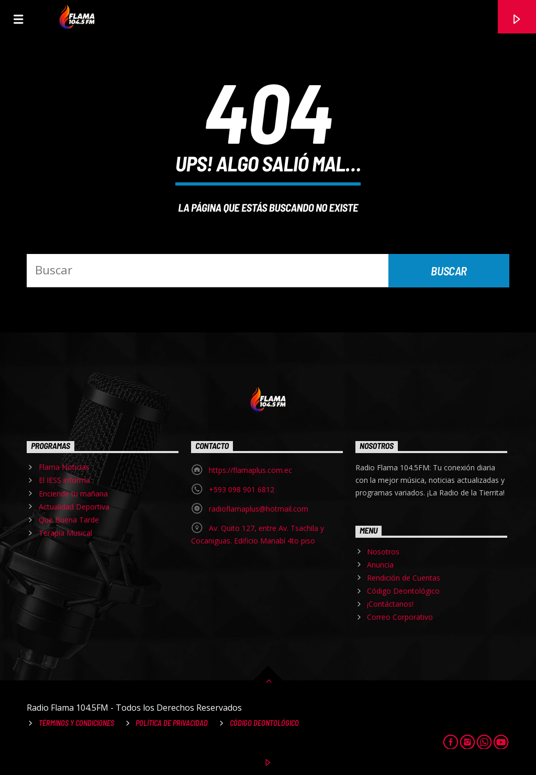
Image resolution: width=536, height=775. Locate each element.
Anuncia (380, 565)
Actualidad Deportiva (74, 507)
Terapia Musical (65, 533)
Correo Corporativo (400, 617)
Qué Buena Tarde (69, 520)
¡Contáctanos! (390, 604)
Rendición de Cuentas (403, 578)
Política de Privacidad (172, 723)
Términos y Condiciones (76, 723)
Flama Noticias (64, 467)
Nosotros (383, 552)
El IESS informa (64, 480)
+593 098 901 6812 (241, 489)
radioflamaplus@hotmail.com (258, 509)
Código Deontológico (403, 591)
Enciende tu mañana (73, 494)
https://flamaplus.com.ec (250, 470)
